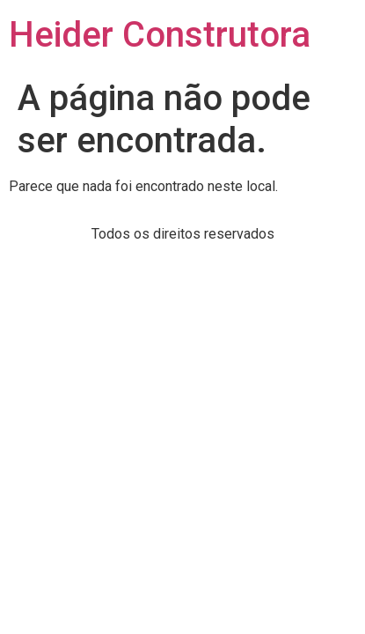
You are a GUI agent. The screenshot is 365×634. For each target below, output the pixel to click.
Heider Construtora (159, 34)
